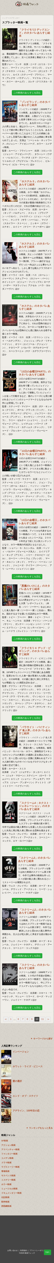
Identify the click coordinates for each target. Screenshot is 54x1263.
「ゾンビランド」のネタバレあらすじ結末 (34, 104)
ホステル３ (24, 188)
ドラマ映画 (6, 1162)
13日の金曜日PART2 (29, 458)
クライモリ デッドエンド (31, 40)
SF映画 (4, 1141)
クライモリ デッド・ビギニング (34, 658)
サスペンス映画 (8, 1175)
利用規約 (23, 1250)
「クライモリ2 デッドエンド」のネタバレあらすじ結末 (34, 32)
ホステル (23, 313)
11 (42, 1019)
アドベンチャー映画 (10, 1149)
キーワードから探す (43, 1038)
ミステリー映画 (8, 1180)
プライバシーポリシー (38, 1250)
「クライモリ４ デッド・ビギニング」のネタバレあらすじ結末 (35, 651)
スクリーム (24, 972)
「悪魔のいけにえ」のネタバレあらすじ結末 (34, 587)
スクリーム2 (25, 917)
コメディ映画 (7, 1158)
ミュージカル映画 (9, 1189)
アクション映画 (8, 1145)
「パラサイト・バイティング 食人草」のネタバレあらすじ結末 (35, 730)
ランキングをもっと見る (41, 1128)
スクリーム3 (24, 865)
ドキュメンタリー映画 (11, 1193)
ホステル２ (24, 251)
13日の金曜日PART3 (29, 378)
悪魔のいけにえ (26, 593)
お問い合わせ (12, 1250)
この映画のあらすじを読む (27, 92)
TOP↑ (47, 1252)
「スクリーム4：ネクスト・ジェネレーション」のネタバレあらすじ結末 (35, 806)
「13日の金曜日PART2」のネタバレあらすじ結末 (35, 453)
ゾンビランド (25, 109)
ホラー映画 (6, 1184)
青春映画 (5, 1171)
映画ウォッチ (27, 4)
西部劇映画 (6, 1206)
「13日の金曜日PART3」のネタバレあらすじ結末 (35, 373)
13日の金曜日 (25, 527)
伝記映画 (5, 1197)
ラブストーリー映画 (10, 1167)
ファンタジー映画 (9, 1154)
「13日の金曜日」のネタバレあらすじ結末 (34, 522)
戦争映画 (5, 1202)
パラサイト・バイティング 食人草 (35, 737)
